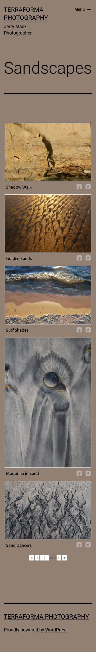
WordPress (56, 629)
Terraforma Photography (46, 616)
